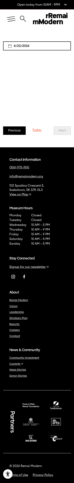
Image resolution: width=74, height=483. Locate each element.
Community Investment (24, 358)
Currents (16, 364)
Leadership (16, 312)
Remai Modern (18, 300)
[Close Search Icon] (23, 16)
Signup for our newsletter (29, 266)
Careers (14, 330)
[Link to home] (50, 19)
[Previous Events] (14, 130)
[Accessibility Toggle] (21, 474)
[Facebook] (24, 277)
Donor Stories (18, 376)
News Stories (17, 370)
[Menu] (11, 19)
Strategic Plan (18, 318)
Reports (14, 324)
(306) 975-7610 (19, 167)
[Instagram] (13, 277)
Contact (14, 336)
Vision (13, 306)
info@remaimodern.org (26, 176)
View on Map (20, 194)
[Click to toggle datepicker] (37, 45)
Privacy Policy (43, 475)
